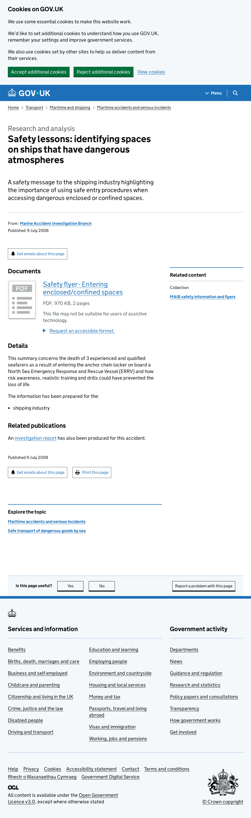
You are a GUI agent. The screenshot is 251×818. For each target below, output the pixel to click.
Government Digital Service (110, 777)
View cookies (151, 71)
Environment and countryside (120, 673)
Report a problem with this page (203, 585)
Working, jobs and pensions (118, 739)
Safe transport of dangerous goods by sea (47, 530)
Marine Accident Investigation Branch (56, 223)
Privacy (31, 769)
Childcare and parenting (34, 685)
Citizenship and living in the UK (40, 697)
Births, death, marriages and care (43, 661)
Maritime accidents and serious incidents (134, 107)
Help (13, 769)
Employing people (108, 661)
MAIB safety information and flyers (203, 296)
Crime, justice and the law (35, 708)
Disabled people (25, 720)
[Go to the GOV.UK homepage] (29, 93)
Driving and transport (30, 732)
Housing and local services (117, 685)
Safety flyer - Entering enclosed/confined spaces (83, 288)
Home (13, 107)
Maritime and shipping (70, 107)
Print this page (95, 472)
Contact (130, 769)
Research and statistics (195, 685)
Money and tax (104, 697)
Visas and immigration (112, 727)
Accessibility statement (91, 769)
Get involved (183, 732)
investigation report (36, 438)
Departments (184, 650)
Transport (34, 107)
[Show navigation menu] (213, 93)
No (107, 585)
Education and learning (113, 650)
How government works (195, 720)
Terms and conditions (166, 769)
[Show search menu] (235, 93)
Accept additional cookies (38, 72)
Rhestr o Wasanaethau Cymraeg (42, 777)
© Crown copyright (222, 802)
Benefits (17, 650)
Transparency (184, 708)
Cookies (52, 769)
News (176, 661)
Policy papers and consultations (204, 697)
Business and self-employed (38, 673)
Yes (76, 585)
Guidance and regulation (196, 673)
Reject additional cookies (103, 72)
